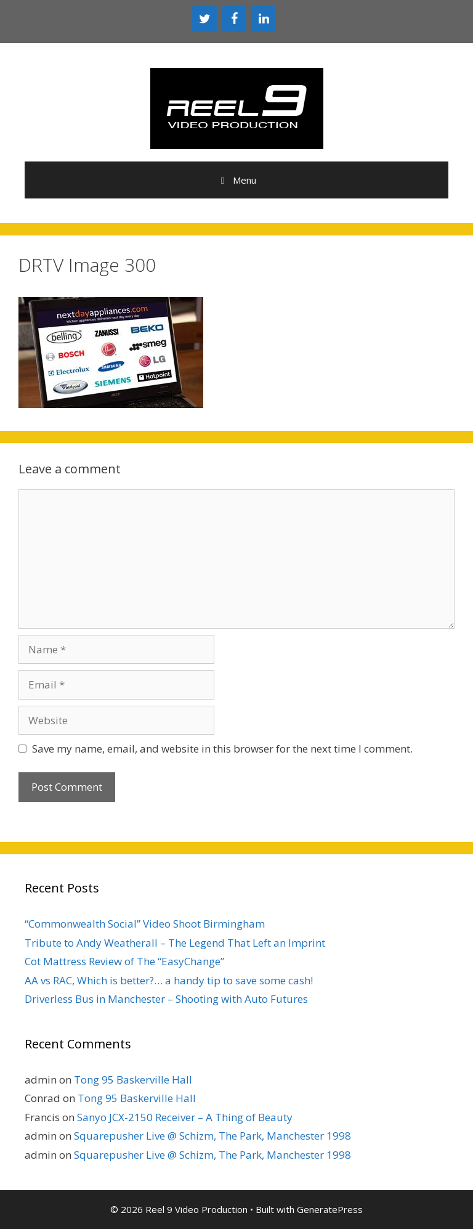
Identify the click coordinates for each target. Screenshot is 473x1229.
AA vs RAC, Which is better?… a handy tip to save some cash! (169, 980)
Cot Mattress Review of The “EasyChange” (124, 961)
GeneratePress (330, 1209)
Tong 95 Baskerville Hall (133, 1079)
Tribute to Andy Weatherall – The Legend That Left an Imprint (175, 943)
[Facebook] (234, 19)
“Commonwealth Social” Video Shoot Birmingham (145, 924)
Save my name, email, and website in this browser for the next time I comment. (222, 748)
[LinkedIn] (263, 19)
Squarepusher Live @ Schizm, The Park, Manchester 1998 (212, 1136)
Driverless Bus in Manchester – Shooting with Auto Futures (166, 999)
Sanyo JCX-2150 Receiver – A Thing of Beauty (185, 1117)
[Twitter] (204, 19)
